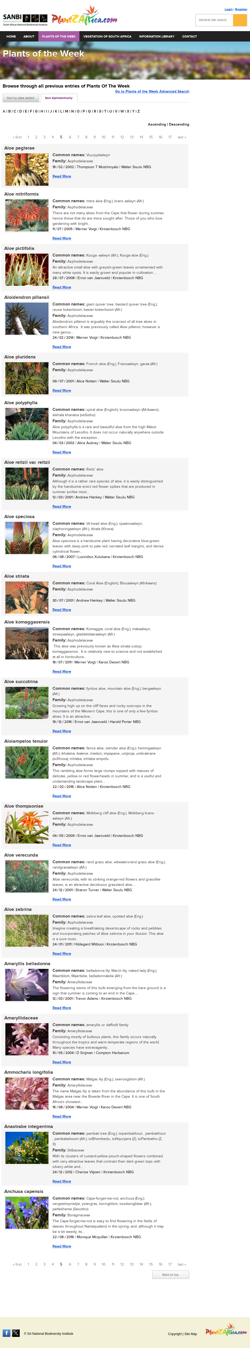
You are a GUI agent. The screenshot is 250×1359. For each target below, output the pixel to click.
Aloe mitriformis (20, 195)
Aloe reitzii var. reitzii (26, 467)
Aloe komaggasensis (25, 630)
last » (182, 137)
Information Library (157, 37)
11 (113, 137)
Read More (60, 176)
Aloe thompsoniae (22, 816)
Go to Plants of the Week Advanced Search (152, 97)
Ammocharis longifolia (27, 1086)
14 (141, 137)
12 (122, 137)
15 (151, 137)
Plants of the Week (59, 37)
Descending (179, 124)
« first (17, 137)
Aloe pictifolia (18, 250)
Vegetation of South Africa (107, 37)
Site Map (190, 1334)
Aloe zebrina (16, 921)
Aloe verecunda (20, 866)
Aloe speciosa (18, 523)
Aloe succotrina (19, 690)
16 (160, 137)
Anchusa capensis (22, 1207)
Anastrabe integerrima (27, 1141)
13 (132, 137)
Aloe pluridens (18, 360)
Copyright (175, 1334)
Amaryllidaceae (20, 1031)
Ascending (157, 124)
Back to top (170, 1290)
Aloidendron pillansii (25, 300)
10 (104, 137)
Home (11, 37)
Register (241, 9)
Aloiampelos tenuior (24, 750)
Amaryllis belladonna (26, 976)
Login (229, 9)
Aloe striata (15, 583)
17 (170, 137)
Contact (189, 37)
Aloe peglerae (18, 148)
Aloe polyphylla (19, 407)
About (28, 37)
